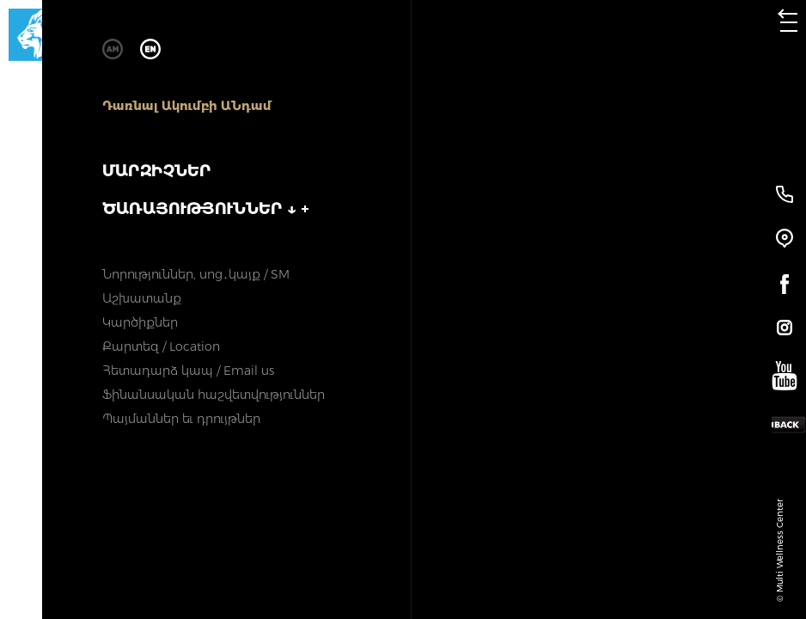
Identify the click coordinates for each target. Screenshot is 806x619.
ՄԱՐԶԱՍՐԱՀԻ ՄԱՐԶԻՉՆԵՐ (145, 202)
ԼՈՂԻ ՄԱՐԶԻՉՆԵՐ (466, 202)
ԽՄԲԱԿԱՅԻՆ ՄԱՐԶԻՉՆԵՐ (306, 202)
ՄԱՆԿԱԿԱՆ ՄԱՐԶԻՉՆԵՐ (627, 202)
